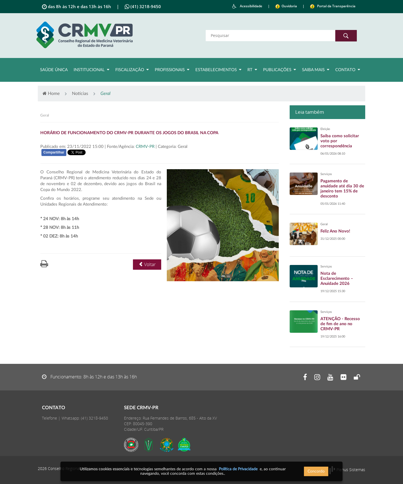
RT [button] (252, 70)
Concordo (316, 471)
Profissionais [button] (172, 70)
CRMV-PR (146, 147)
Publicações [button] (279, 70)
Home (51, 93)
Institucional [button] (91, 70)
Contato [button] (347, 70)
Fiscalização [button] (132, 70)
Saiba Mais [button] (315, 70)
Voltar (147, 264)
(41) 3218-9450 (94, 418)
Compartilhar (53, 152)
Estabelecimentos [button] (218, 70)
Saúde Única (54, 70)
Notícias (80, 93)
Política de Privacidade (238, 469)
